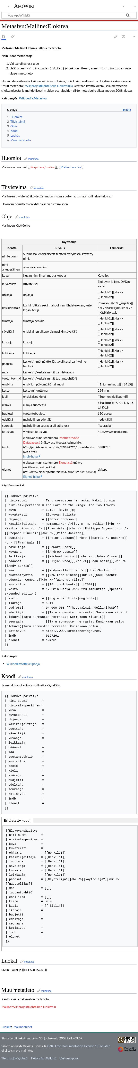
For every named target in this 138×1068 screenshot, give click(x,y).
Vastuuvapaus (69, 1058)
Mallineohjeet (23, 1026)
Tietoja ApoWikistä (44, 1058)
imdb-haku (30, 456)
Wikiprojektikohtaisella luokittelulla (49, 85)
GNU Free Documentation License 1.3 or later (78, 1045)
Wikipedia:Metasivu (33, 98)
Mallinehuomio (70, 166)
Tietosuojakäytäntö (14, 1058)
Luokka (6, 1026)
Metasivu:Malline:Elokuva (19, 48)
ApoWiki (24, 6)
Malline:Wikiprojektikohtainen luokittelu (28, 1006)
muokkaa (33, 158)
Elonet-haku (31, 476)
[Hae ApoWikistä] (69, 15)
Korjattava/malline (43, 166)
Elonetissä (65, 462)
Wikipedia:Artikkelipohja (23, 663)
